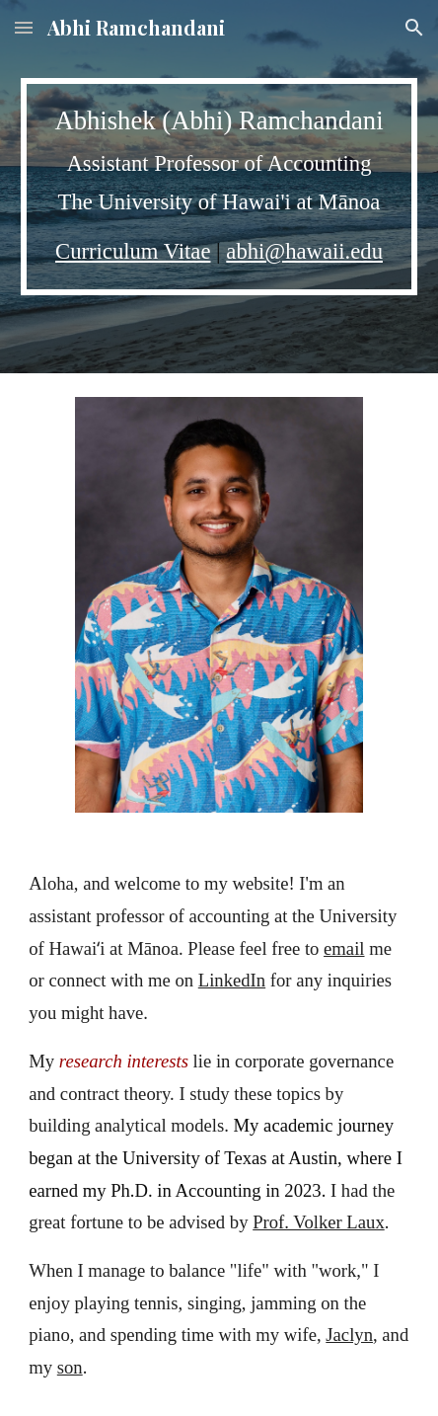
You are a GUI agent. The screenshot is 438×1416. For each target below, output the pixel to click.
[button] (23, 27)
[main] (218, 186)
